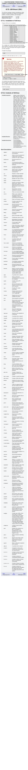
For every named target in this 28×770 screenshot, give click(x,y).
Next (24, 5)
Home (13, 6)
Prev (4, 5)
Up (13, 5)
